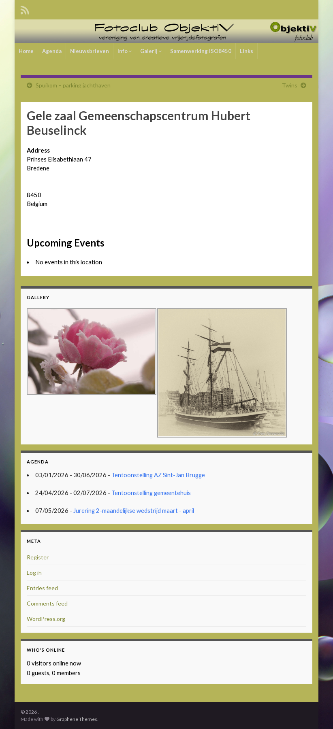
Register (38, 557)
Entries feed (42, 587)
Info (124, 51)
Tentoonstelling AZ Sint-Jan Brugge (158, 475)
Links (246, 51)
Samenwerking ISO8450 (200, 51)
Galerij (151, 51)
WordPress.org (46, 618)
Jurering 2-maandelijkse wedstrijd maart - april (133, 510)
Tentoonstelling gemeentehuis (151, 492)
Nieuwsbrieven (89, 51)
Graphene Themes (76, 719)
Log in (34, 572)
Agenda (52, 51)
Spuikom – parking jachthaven (73, 85)
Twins (289, 85)
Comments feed (47, 603)
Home (26, 51)
